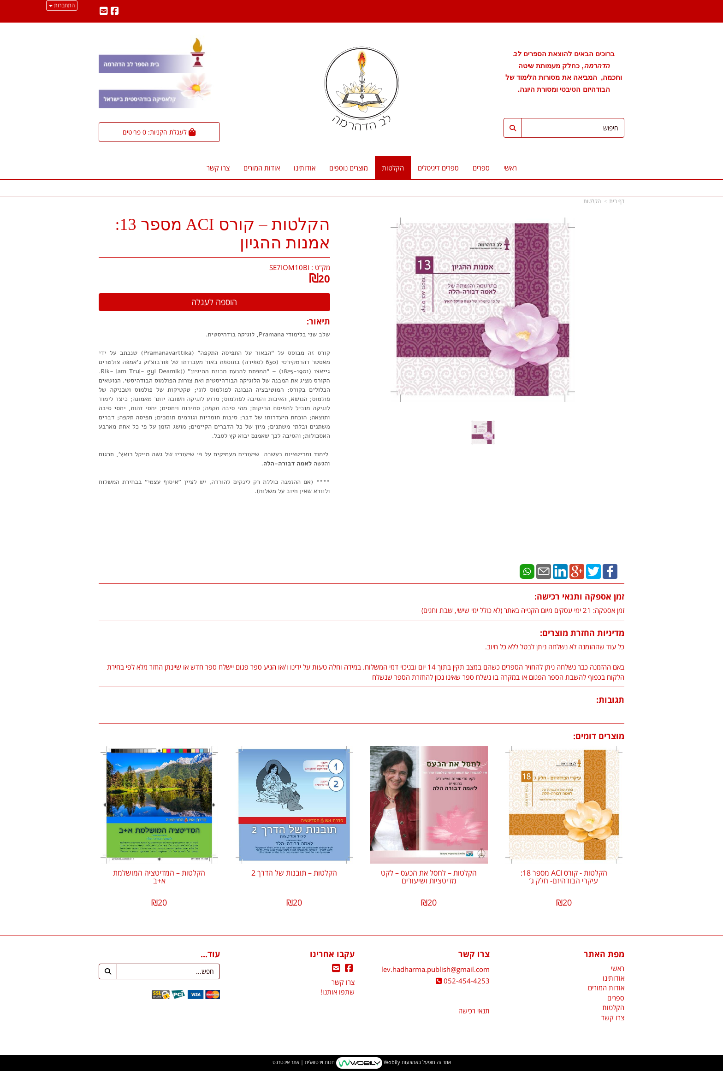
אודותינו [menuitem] (304, 167)
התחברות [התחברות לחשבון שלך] (62, 5)
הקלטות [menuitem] (393, 167)
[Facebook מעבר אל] (115, 11)
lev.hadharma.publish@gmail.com (435, 969)
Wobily (391, 1062)
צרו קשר (343, 982)
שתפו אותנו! (337, 991)
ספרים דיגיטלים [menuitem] (438, 167)
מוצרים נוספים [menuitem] (348, 167)
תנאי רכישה (474, 1010)
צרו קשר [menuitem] (218, 167)
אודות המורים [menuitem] (261, 167)
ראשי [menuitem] (510, 167)
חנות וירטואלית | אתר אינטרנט (304, 1062)
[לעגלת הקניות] (159, 132)
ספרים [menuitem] (481, 167)
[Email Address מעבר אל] (104, 11)
